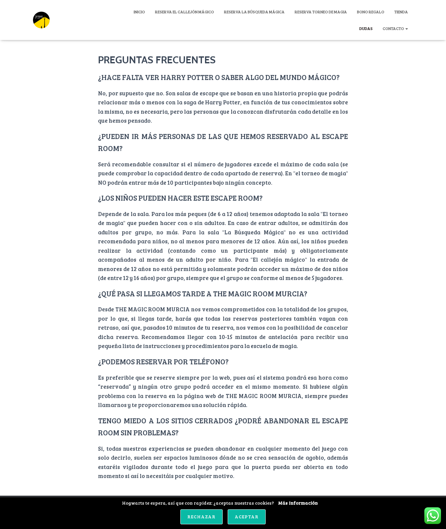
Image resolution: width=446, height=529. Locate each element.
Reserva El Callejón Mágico (184, 11)
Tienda (401, 11)
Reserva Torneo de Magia (321, 11)
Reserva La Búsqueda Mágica (254, 11)
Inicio (139, 11)
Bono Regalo (370, 11)
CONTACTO (395, 28)
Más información (298, 503)
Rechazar (201, 516)
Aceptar (247, 516)
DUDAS (366, 28)
